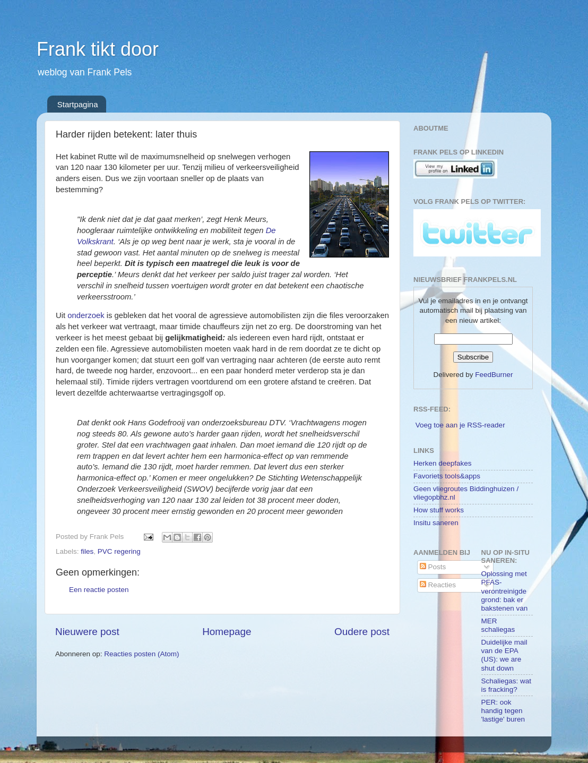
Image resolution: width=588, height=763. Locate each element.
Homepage (226, 631)
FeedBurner (494, 375)
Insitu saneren (436, 523)
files (87, 551)
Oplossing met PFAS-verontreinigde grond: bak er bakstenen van (504, 591)
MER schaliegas (498, 625)
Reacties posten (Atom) (141, 654)
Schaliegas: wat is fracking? (506, 685)
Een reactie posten (99, 590)
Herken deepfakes (442, 463)
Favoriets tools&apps (446, 476)
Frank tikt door (98, 49)
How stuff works (438, 510)
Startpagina (77, 104)
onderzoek (85, 315)
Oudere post (362, 631)
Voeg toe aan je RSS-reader (460, 425)
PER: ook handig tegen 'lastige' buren (503, 710)
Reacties (438, 585)
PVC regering (119, 551)
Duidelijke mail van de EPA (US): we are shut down (504, 655)
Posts (433, 567)
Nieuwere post (87, 631)
